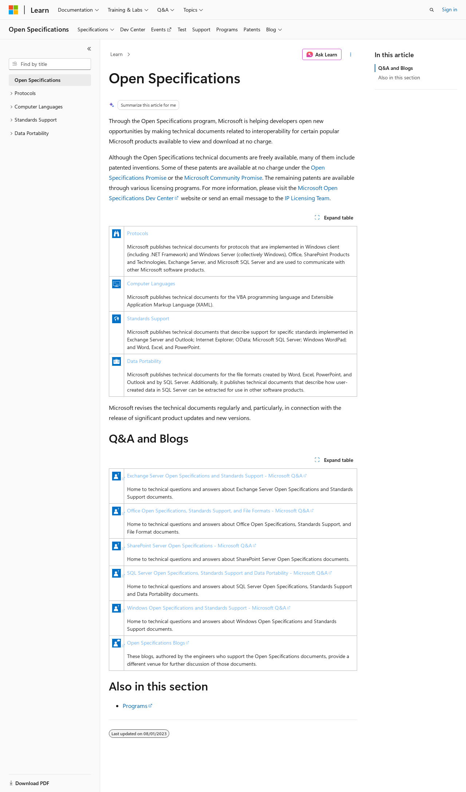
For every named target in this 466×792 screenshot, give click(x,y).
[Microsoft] (13, 10)
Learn (116, 54)
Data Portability (144, 360)
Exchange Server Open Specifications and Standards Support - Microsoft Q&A (215, 475)
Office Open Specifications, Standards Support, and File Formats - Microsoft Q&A (218, 510)
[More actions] (350, 54)
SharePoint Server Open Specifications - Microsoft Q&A (189, 545)
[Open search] (431, 9)
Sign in (449, 9)
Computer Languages (151, 283)
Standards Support (148, 318)
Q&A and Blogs (395, 67)
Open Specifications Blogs (156, 642)
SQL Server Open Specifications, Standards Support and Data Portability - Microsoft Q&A (227, 572)
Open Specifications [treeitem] (37, 79)
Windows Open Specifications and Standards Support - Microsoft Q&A (206, 607)
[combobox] (50, 64)
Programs (135, 705)
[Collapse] (89, 48)
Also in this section (399, 77)
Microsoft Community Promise (223, 177)
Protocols (137, 233)
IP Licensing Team (307, 198)
